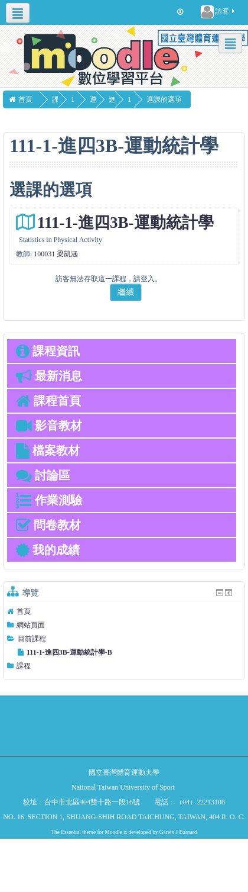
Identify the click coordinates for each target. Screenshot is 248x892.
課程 (24, 666)
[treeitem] (124, 611)
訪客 (218, 11)
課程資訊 (48, 351)
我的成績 (48, 549)
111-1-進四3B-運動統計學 (125, 222)
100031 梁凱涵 (56, 254)
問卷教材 (48, 525)
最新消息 (49, 375)
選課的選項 (189, 99)
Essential (71, 832)
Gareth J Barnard (178, 832)
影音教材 (49, 425)
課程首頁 (48, 400)
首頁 (24, 611)
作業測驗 (49, 500)
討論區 (43, 475)
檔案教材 (48, 450)
